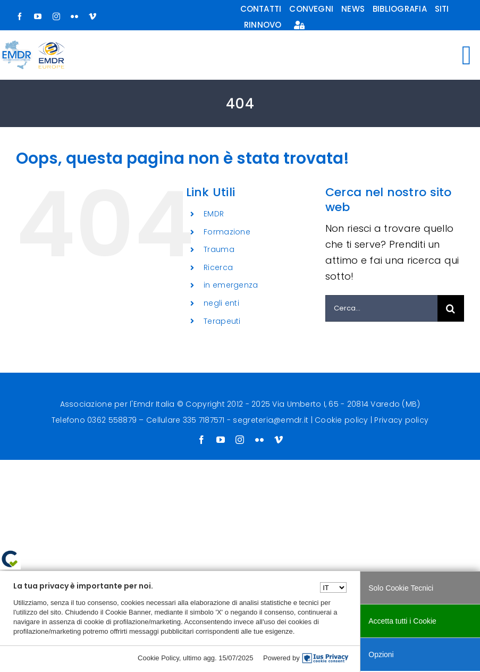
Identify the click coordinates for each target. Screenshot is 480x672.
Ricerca (218, 267)
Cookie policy (341, 420)
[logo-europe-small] (51, 46)
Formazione (227, 231)
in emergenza (231, 285)
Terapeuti (222, 321)
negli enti (221, 303)
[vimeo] (92, 16)
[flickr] (74, 16)
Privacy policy (401, 420)
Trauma (219, 249)
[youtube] (37, 16)
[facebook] (19, 16)
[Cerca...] (381, 308)
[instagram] (56, 16)
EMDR (214, 213)
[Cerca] (450, 308)
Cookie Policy (158, 658)
